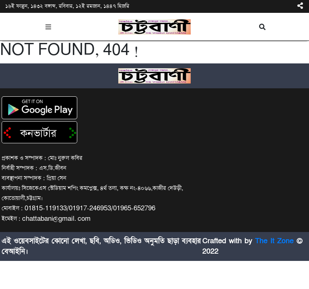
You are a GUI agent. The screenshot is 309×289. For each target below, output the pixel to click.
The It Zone (274, 241)
